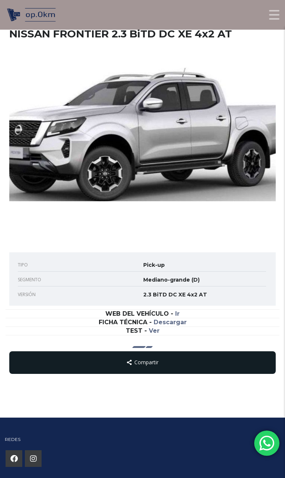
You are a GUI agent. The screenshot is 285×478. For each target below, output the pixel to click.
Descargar (170, 322)
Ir (177, 313)
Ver (154, 330)
